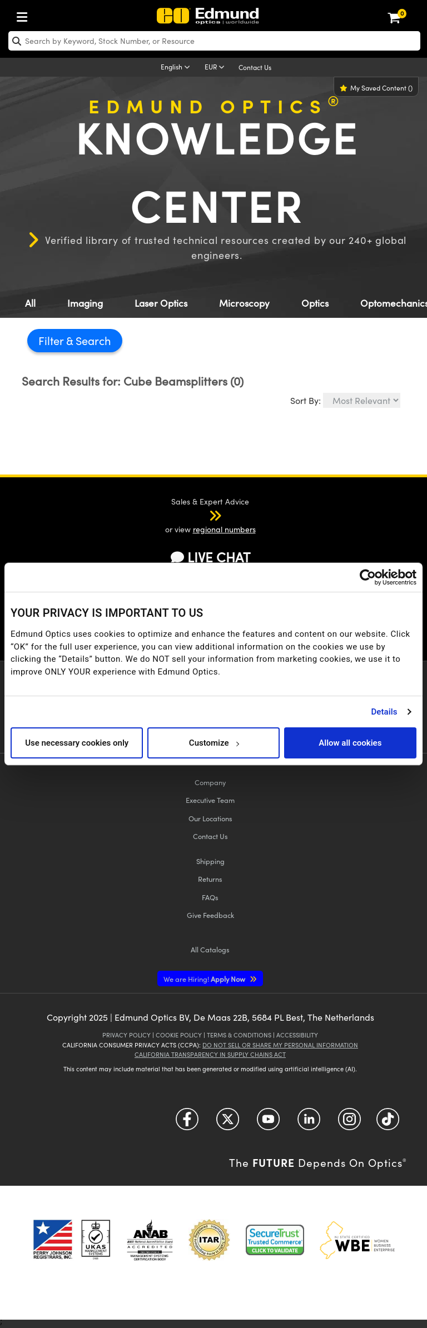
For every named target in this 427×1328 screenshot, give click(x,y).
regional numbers (224, 529)
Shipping (210, 861)
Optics (315, 303)
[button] (200, 515)
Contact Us (255, 67)
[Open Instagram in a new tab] (349, 1123)
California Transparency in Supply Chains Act (210, 1054)
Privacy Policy (126, 1035)
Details (384, 712)
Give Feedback (210, 915)
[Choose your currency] (216, 68)
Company (210, 782)
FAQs (210, 897)
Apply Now (205, 978)
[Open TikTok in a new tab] (388, 1123)
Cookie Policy (179, 1035)
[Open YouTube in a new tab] (268, 1123)
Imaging (85, 303)
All (30, 303)
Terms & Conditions (239, 1035)
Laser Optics (161, 303)
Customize (214, 743)
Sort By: (305, 400)
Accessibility (297, 1035)
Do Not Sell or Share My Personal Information (280, 1045)
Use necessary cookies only (76, 743)
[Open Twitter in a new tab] (227, 1123)
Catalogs (210, 949)
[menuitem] (25, 15)
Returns (210, 878)
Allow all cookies (350, 743)
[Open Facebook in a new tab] (187, 1123)
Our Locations (210, 818)
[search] (214, 41)
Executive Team (210, 800)
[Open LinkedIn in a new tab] (309, 1123)
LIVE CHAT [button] (210, 557)
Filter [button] (52, 340)
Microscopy (244, 303)
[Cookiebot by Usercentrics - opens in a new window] (367, 577)
